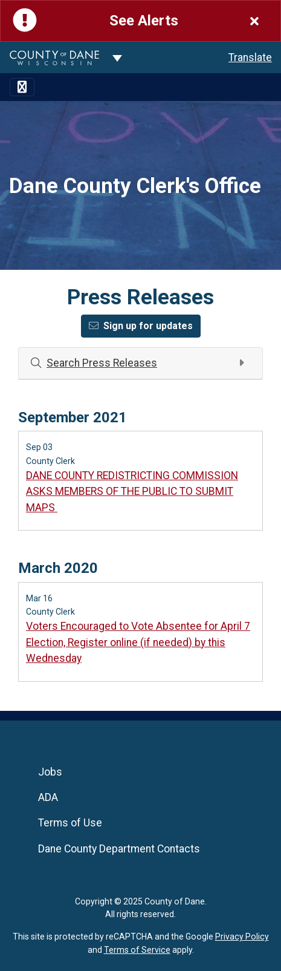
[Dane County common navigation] (117, 57)
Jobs (50, 772)
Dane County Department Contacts (119, 849)
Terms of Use (70, 823)
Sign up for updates (141, 326)
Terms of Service (137, 950)
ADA (48, 797)
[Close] (254, 21)
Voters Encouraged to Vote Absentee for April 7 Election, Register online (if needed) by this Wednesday (138, 642)
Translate (250, 57)
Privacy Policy (242, 936)
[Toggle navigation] (22, 87)
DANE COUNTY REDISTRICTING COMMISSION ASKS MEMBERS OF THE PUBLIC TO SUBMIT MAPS (132, 491)
